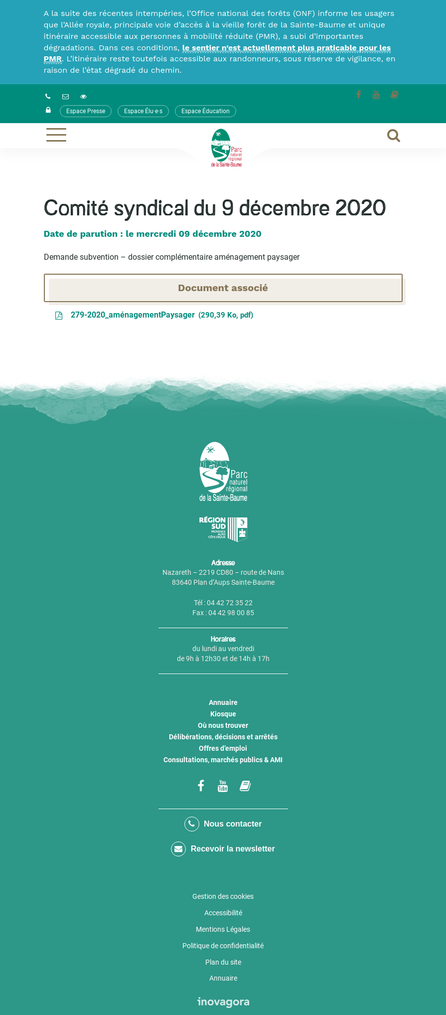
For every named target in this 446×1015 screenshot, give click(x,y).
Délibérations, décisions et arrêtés (223, 737)
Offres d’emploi (223, 748)
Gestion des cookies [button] (223, 896)
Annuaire (223, 702)
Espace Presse (85, 111)
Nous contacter (223, 824)
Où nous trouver (223, 725)
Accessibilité (223, 913)
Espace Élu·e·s (143, 111)
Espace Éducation (205, 111)
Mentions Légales (223, 929)
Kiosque (223, 714)
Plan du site (223, 962)
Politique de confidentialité (223, 946)
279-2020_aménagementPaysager (154, 315)
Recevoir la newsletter (223, 849)
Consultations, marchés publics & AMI (223, 760)
